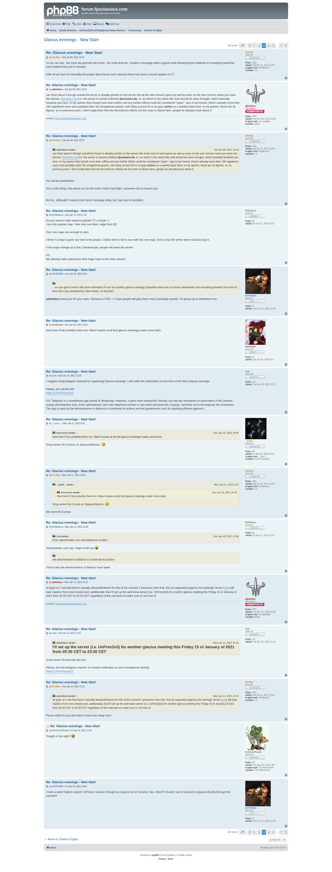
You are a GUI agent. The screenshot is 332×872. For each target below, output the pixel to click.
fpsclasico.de (69, 98)
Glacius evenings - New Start (71, 39)
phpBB (155, 855)
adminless (62, 149)
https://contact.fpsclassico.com (70, 118)
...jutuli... (61, 484)
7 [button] (281, 46)
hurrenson (62, 433)
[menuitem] (66, 24)
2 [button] (259, 46)
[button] (242, 45)
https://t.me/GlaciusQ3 (59, 392)
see (226, 587)
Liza (58, 536)
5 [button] (273, 46)
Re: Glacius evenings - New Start (74, 53)
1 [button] (254, 46)
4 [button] (268, 46)
